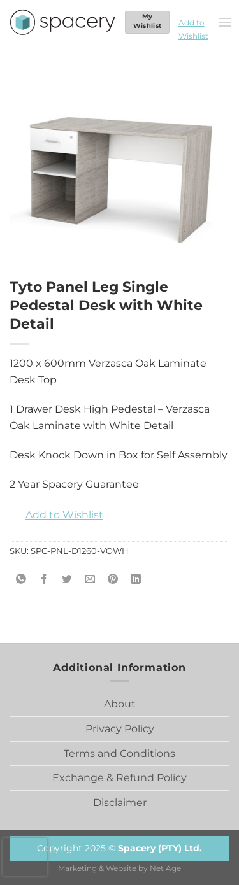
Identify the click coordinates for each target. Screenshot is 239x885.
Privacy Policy (119, 729)
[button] (193, 22)
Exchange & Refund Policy (119, 778)
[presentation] (25, 857)
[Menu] (225, 22)
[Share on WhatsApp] (21, 579)
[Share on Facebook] (44, 579)
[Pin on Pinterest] (113, 579)
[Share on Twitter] (67, 579)
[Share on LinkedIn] (136, 579)
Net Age (165, 868)
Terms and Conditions (119, 753)
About (120, 704)
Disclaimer (120, 802)
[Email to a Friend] (90, 579)
